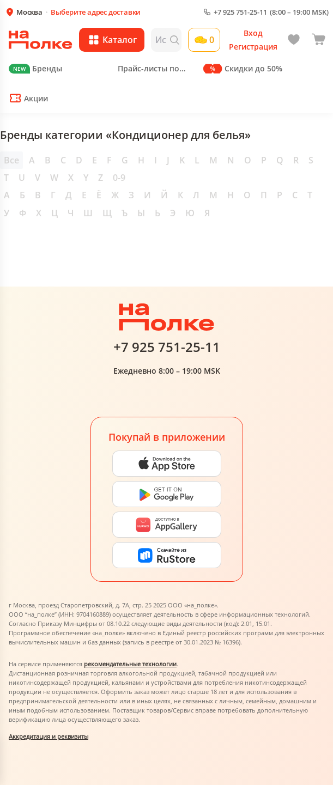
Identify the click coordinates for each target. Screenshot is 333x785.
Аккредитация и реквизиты (48, 736)
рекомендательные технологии (130, 664)
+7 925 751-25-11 (240, 12)
